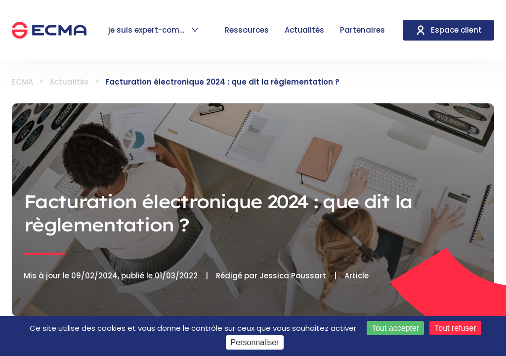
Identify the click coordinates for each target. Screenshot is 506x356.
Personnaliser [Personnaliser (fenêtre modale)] (255, 342)
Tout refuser (455, 328)
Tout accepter (395, 328)
